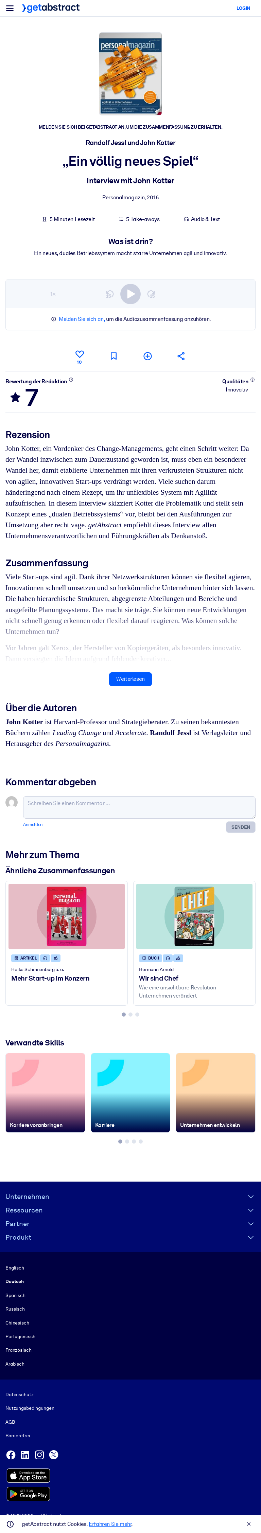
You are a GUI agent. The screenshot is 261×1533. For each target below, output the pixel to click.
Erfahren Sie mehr (110, 1524)
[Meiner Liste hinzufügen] (147, 356)
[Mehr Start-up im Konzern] (66, 916)
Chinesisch (17, 1322)
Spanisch (15, 1295)
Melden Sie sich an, (82, 319)
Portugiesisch (20, 1336)
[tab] (124, 1014)
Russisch (15, 1309)
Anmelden (33, 824)
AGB (10, 1421)
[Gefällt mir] (79, 356)
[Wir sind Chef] (194, 916)
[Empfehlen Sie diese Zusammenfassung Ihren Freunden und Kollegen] (181, 356)
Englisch (14, 1267)
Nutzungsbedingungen (29, 1408)
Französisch (18, 1350)
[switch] (130, 294)
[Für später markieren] (113, 356)
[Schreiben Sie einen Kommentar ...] (139, 807)
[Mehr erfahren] (71, 379)
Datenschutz (19, 1394)
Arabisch (14, 1363)
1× (53, 293)
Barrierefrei (17, 1435)
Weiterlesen (130, 679)
